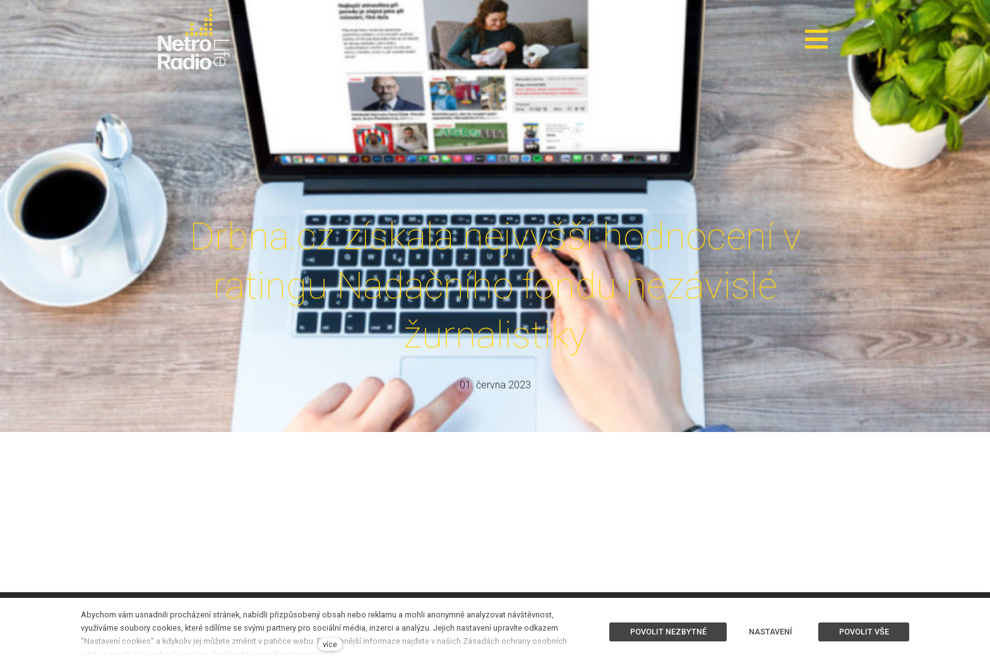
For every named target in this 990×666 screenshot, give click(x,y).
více (330, 644)
